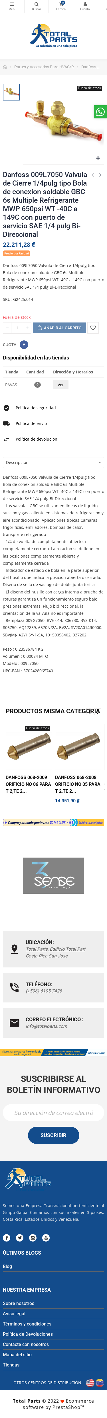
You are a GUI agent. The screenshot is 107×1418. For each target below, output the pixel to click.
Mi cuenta (85, 4)
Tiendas (11, 1365)
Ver (61, 384)
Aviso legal (14, 1313)
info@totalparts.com (46, 1026)
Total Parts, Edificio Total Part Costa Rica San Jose (55, 952)
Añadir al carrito (59, 328)
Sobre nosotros (18, 1303)
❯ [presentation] (97, 711)
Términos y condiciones (27, 1324)
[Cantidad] (17, 328)
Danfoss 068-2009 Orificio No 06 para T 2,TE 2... (28, 784)
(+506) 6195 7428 (44, 991)
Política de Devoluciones (28, 1334)
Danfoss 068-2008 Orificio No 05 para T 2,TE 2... (77, 784)
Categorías (12, 4)
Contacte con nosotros (26, 1344)
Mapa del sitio (17, 1354)
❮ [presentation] (89, 711)
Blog (7, 1266)
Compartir (24, 344)
